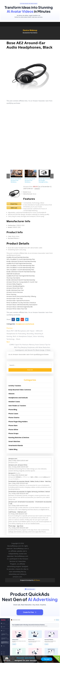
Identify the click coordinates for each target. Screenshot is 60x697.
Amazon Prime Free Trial (15, 288)
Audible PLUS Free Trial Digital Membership (21, 276)
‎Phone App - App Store (16, 526)
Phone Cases (13, 414)
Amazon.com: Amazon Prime (18, 465)
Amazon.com (13, 459)
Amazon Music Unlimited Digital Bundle (20, 307)
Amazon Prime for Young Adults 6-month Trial (22, 282)
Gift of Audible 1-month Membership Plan (20, 270)
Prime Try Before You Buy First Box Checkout (21, 303)
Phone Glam (13, 425)
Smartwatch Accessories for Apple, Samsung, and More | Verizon (29, 492)
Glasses (11, 394)
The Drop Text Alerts (13, 278)
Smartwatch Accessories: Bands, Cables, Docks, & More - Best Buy (30, 481)
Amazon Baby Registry (14, 284)
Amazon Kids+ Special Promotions (18, 300)
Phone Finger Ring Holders (18, 422)
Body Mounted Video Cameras (19, 390)
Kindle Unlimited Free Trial (15, 290)
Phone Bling (12, 410)
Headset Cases (14, 402)
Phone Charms (13, 418)
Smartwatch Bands (15, 445)
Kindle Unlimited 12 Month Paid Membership (21, 272)
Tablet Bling (12, 449)
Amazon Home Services (15, 292)
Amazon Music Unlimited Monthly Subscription (22, 305)
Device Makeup (30, 30)
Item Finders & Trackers (17, 406)
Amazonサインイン (14, 473)
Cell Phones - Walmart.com (17, 512)
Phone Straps (13, 433)
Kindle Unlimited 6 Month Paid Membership (21, 280)
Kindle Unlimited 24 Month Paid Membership (21, 261)
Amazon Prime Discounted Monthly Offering (21, 296)
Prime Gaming (11, 294)
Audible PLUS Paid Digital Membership (19, 263)
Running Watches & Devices (18, 437)
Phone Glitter (13, 430)
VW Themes (36, 580)
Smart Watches (14, 441)
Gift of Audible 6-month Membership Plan (21, 267)
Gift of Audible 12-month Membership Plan (21, 259)
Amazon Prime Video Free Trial (17, 309)
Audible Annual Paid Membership (18, 257)
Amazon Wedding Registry (15, 286)
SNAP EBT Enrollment (13, 274)
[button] (30, 39)
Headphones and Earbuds (25, 324)
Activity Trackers (14, 386)
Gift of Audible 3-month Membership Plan (21, 265)
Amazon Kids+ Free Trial (14, 298)
